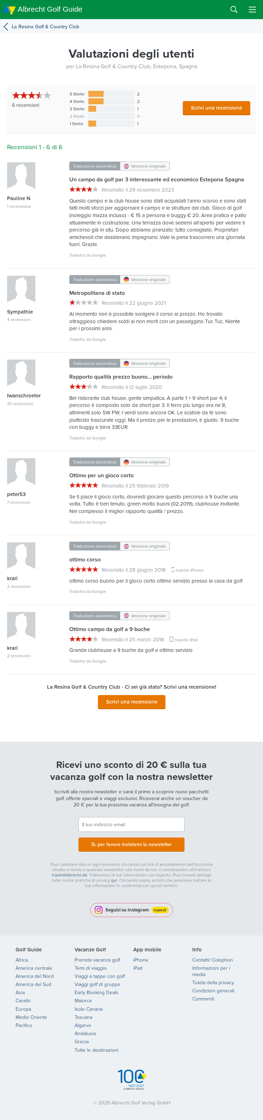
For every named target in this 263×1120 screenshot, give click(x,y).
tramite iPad (186, 640)
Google (99, 255)
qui (114, 880)
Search (234, 9)
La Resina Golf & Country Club (45, 26)
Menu (252, 9)
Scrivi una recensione (216, 107)
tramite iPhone (190, 570)
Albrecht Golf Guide (50, 9)
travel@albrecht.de (69, 875)
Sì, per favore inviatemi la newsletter (131, 844)
